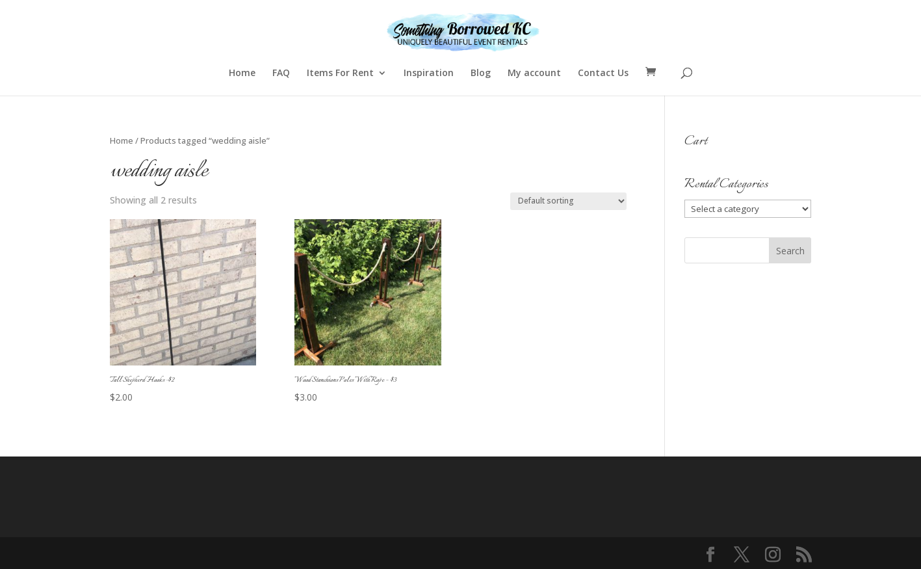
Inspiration (429, 73)
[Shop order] (568, 201)
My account (534, 73)
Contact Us (603, 73)
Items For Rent (340, 73)
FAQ (281, 73)
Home (242, 73)
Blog (481, 73)
